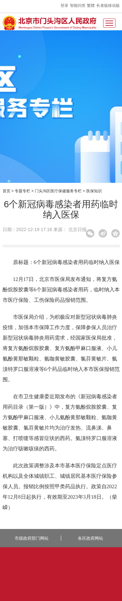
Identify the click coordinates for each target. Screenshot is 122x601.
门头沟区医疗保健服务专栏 (58, 191)
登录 (64, 5)
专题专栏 (22, 191)
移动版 (114, 5)
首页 (6, 191)
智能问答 (78, 5)
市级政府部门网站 (31, 538)
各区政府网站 (90, 538)
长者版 (102, 5)
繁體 (91, 5)
